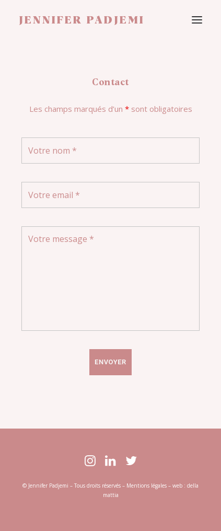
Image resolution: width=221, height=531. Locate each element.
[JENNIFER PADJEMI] (82, 20)
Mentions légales (146, 485)
